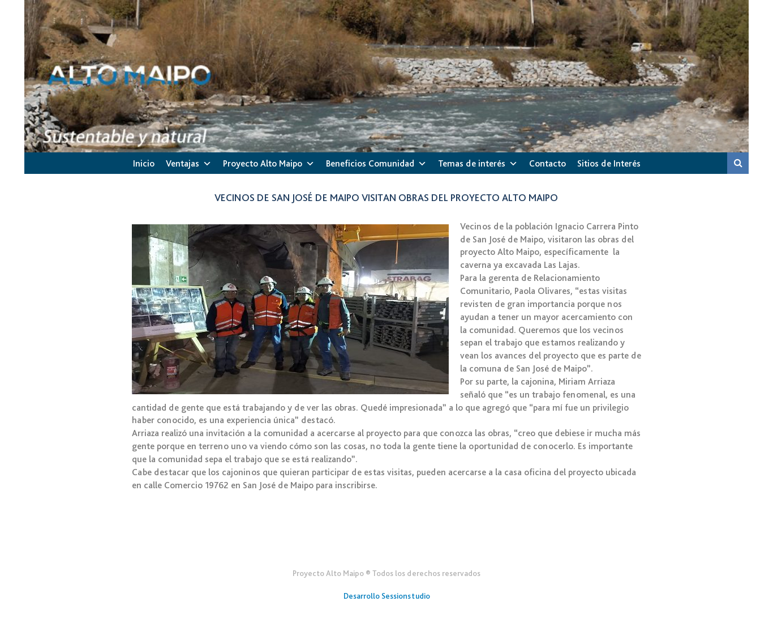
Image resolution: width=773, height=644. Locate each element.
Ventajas (182, 163)
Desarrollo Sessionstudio (386, 595)
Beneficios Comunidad (370, 163)
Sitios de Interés (609, 163)
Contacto (547, 163)
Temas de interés (471, 163)
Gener (387, 545)
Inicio (143, 163)
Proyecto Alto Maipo (262, 163)
